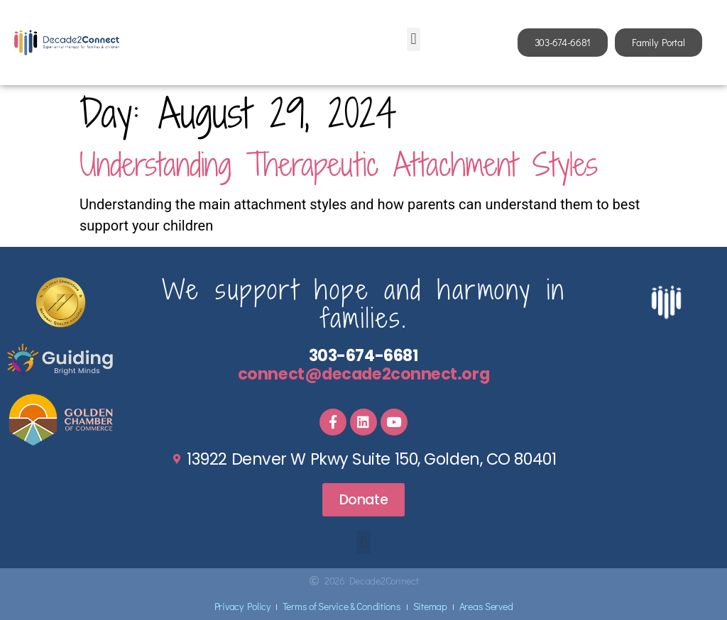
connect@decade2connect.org (363, 373)
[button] (413, 39)
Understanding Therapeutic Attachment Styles (339, 164)
